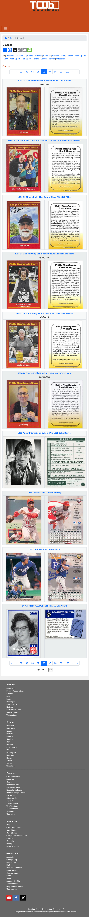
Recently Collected (14, 790)
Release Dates (12, 846)
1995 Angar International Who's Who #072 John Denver (44, 433)
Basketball (21, 56)
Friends (9, 694)
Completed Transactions (16, 835)
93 (27, 72)
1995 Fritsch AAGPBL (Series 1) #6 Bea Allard (44, 606)
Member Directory (14, 868)
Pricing (9, 844)
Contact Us (11, 862)
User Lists (10, 814)
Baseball (10, 56)
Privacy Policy (12, 870)
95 (38, 72)
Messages (10, 702)
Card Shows (11, 833)
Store (8, 878)
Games (9, 782)
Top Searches (12, 809)
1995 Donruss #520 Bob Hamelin (44, 549)
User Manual (11, 889)
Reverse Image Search (16, 793)
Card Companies (13, 828)
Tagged (9, 801)
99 (61, 72)
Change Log (11, 860)
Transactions (11, 715)
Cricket (38, 56)
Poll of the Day (12, 785)
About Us (10, 857)
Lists (8, 699)
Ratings (9, 707)
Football (46, 56)
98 (55, 72)
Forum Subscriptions (15, 691)
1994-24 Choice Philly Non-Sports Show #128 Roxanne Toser (44, 254)
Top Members (12, 806)
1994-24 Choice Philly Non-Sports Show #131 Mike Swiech (44, 313)
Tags (12, 38)
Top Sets (10, 811)
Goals (8, 696)
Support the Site (13, 881)
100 (67, 72)
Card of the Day (13, 777)
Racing (36, 59)
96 (44, 72)
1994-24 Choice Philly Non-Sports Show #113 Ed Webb (44, 81)
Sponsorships (12, 712)
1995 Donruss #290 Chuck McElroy (44, 492)
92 (21, 72)
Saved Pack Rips (13, 710)
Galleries (10, 779)
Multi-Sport (15, 59)
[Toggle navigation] (5, 28)
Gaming (56, 56)
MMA (6, 59)
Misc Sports (80, 56)
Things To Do (12, 803)
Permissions (11, 704)
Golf (63, 56)
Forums (9, 838)
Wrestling (60, 59)
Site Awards (11, 798)
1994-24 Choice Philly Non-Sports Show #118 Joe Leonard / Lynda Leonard (44, 140)
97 (50, 72)
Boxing (30, 56)
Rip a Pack (10, 795)
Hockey (70, 56)
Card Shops (11, 830)
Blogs (8, 825)
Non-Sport (26, 59)
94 (32, 72)
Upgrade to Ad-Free (14, 886)
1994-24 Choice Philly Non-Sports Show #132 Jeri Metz (44, 373)
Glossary (10, 841)
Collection (10, 688)
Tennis (52, 59)
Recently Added (13, 787)
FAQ (8, 865)
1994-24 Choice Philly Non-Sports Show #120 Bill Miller (44, 197)
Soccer (44, 59)
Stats (8, 876)
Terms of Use (12, 884)
